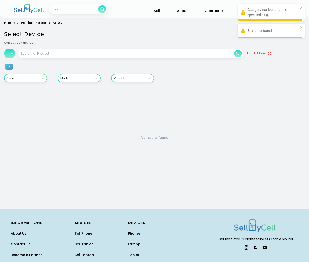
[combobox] (7, 78)
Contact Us (215, 10)
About (182, 10)
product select (33, 22)
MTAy (57, 22)
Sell (157, 10)
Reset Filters (259, 53)
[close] (301, 7)
